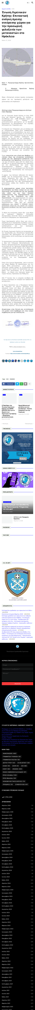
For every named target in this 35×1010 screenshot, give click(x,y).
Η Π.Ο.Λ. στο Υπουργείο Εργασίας (21, 517)
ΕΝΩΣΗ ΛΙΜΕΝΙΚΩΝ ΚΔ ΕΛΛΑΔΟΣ (14, 772)
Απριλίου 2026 (17, 805)
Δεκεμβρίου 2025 (17, 818)
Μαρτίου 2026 (17, 809)
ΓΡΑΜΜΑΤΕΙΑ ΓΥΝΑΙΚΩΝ (12, 756)
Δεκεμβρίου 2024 (17, 857)
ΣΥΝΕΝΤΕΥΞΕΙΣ (21, 784)
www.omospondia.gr (17, 351)
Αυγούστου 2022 (17, 948)
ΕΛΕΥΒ (15, 766)
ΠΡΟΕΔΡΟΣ (8, 784)
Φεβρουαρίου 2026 (17, 812)
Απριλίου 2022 (17, 961)
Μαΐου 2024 (17, 880)
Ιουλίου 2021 (17, 990)
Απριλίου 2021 (17, 1000)
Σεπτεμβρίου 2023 (17, 906)
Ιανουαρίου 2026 (17, 815)
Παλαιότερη (28, 423)
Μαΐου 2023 (17, 919)
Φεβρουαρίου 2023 (17, 929)
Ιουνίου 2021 (17, 994)
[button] (2, 2)
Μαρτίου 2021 (17, 1003)
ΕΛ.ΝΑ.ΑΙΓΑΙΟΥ (24, 763)
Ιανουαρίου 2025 (17, 854)
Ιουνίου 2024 (17, 877)
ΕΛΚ (13, 9)
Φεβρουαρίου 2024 (17, 890)
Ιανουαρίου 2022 (17, 971)
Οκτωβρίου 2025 (17, 825)
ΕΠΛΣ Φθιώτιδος (9, 778)
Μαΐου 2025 (17, 841)
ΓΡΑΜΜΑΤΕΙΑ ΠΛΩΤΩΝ (11, 760)
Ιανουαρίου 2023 (17, 932)
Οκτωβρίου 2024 (17, 864)
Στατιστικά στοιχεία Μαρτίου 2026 (12, 614)
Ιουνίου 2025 (17, 838)
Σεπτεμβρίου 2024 (17, 867)
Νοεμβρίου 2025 (17, 822)
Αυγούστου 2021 (17, 987)
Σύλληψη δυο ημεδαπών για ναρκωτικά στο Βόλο (17, 610)
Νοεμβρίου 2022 (17, 938)
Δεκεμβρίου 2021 (17, 974)
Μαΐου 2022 (17, 958)
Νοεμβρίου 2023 (17, 899)
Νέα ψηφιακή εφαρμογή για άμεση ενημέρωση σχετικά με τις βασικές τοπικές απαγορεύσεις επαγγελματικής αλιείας (16, 628)
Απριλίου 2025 (17, 844)
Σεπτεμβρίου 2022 (17, 945)
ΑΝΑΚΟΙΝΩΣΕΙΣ (9, 753)
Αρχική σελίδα (6, 9)
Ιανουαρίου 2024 (17, 893)
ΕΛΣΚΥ (6, 769)
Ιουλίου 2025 (17, 835)
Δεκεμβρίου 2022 (17, 935)
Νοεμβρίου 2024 (17, 860)
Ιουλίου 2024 (17, 873)
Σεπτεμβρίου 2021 (17, 984)
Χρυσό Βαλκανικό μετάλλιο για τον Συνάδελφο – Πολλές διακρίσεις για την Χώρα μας (25, 409)
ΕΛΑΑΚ (6, 766)
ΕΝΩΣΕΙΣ (12, 379)
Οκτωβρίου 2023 (17, 903)
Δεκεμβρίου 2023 (17, 896)
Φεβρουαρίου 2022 (17, 968)
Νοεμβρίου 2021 (17, 977)
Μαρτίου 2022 (17, 964)
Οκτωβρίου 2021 (17, 981)
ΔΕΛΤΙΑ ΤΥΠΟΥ (9, 763)
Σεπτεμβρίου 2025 (17, 828)
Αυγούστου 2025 (17, 831)
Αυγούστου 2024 (17, 870)
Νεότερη (5, 423)
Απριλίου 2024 (17, 883)
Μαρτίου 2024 (17, 886)
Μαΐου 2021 (17, 997)
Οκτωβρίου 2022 (17, 942)
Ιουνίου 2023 (17, 916)
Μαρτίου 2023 (17, 925)
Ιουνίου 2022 (17, 955)
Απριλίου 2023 (17, 922)
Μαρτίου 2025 (17, 848)
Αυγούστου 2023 (17, 909)
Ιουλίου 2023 (17, 912)
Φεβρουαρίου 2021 (17, 1007)
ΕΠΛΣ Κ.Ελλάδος (10, 775)
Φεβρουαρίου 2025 (17, 851)
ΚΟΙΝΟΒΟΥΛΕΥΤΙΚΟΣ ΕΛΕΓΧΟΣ (14, 781)
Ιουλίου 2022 (17, 951)
